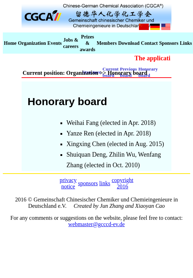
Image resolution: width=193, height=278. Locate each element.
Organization (32, 43)
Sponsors (168, 43)
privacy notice (68, 183)
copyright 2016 (122, 183)
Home (10, 43)
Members (106, 43)
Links (186, 43)
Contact (149, 43)
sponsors (88, 183)
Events (54, 43)
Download (129, 43)
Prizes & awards (87, 43)
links (104, 183)
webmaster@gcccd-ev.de (96, 224)
